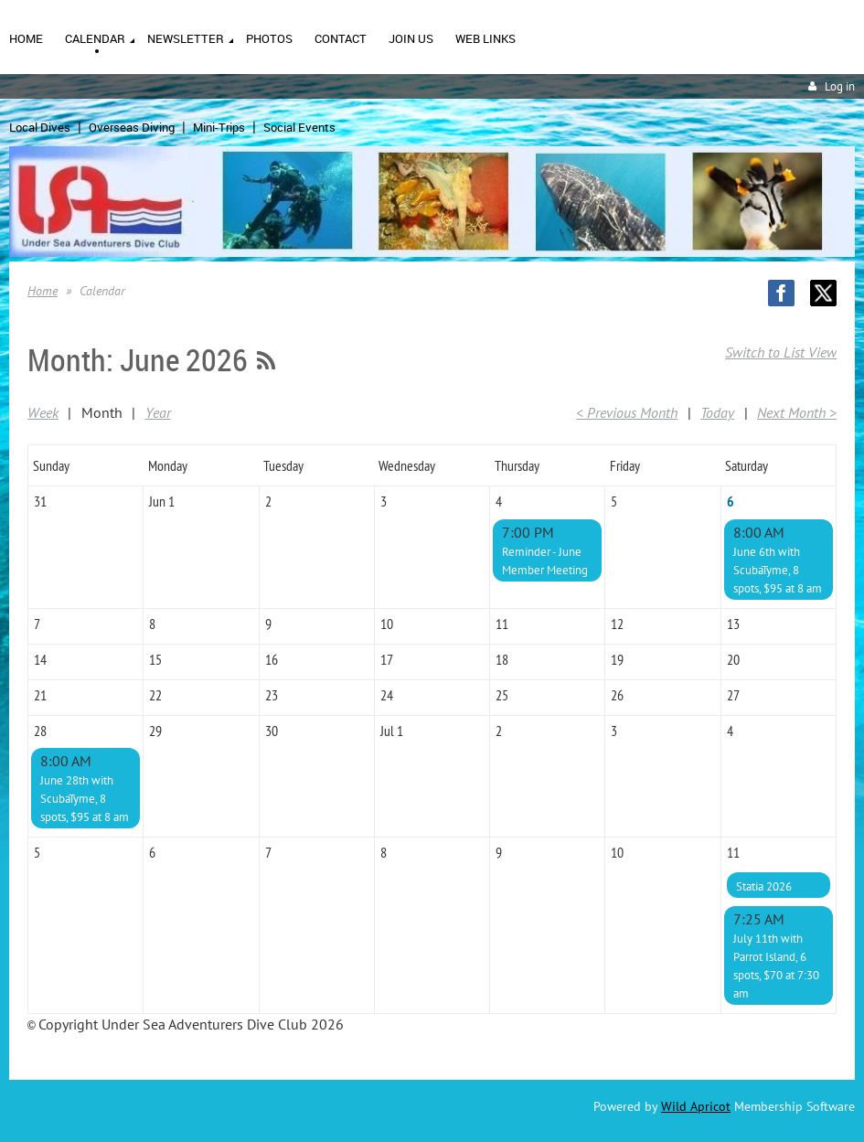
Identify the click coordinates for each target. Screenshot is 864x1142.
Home (42, 291)
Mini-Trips (219, 127)
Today (717, 412)
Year (158, 412)
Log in (840, 86)
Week (43, 412)
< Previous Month (626, 412)
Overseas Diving (132, 127)
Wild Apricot (696, 1106)
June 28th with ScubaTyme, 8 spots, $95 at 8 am (84, 799)
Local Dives (39, 127)
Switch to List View (781, 352)
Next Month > (797, 412)
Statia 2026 (764, 886)
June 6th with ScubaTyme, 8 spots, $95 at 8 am (777, 570)
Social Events (299, 127)
